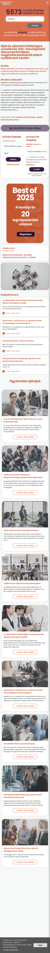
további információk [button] (10, 950)
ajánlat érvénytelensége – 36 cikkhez (17, 255)
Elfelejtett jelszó (13, 164)
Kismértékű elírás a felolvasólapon (18, 341)
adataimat (30, 164)
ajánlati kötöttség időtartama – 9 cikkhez (19, 257)
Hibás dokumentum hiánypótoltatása (21, 530)
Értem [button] (40, 945)
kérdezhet (22, 32)
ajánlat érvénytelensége (26, 117)
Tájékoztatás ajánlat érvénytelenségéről (22, 583)
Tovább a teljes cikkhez (12, 313)
